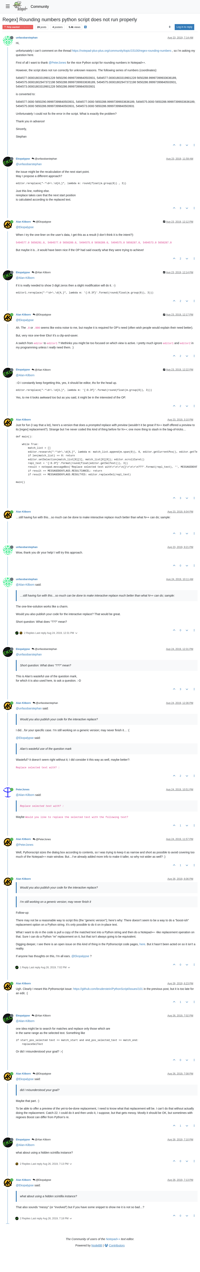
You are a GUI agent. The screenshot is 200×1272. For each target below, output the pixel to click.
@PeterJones (57, 62)
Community (40, 7)
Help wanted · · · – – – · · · (17, 27)
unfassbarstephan (27, 37)
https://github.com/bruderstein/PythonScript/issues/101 (108, 989)
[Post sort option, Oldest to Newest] (169, 27)
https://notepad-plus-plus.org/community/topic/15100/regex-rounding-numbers (121, 50)
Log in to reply (184, 27)
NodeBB (96, 1245)
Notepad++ (113, 1239)
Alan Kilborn (23, 221)
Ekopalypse (23, 158)
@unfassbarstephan (44, 158)
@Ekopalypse (42, 221)
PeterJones (22, 789)
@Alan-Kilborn (25, 277)
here (142, 944)
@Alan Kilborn (41, 272)
